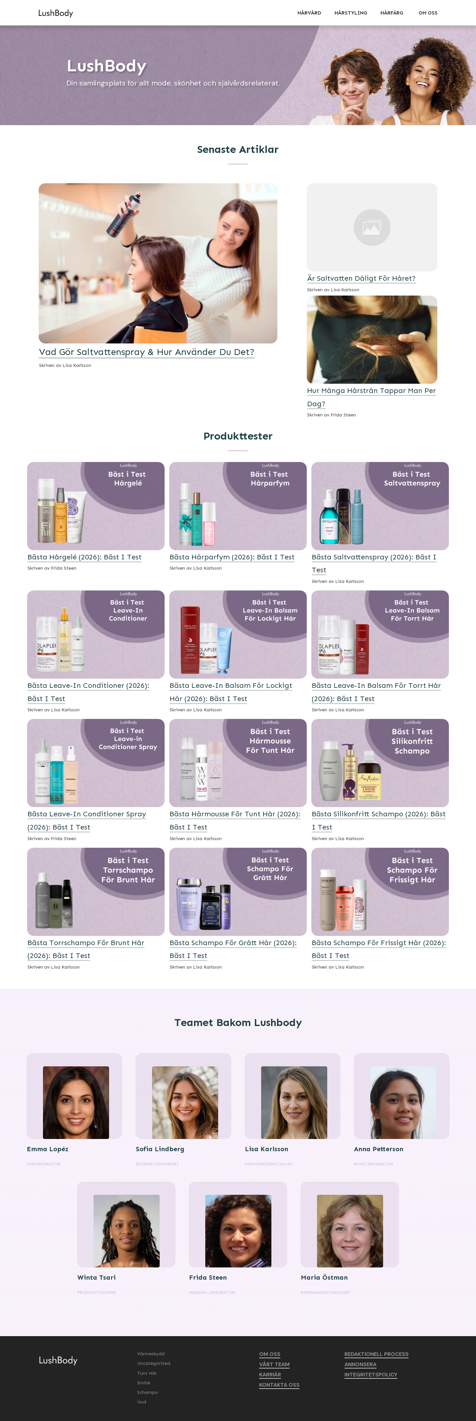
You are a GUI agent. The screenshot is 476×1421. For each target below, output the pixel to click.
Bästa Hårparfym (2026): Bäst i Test (232, 556)
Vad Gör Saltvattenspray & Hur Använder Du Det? (147, 351)
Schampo (147, 1392)
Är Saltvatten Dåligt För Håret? (361, 278)
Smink (143, 1383)
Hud (141, 1402)
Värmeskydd (151, 1354)
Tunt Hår (147, 1373)
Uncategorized (153, 1363)
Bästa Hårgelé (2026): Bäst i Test (84, 556)
